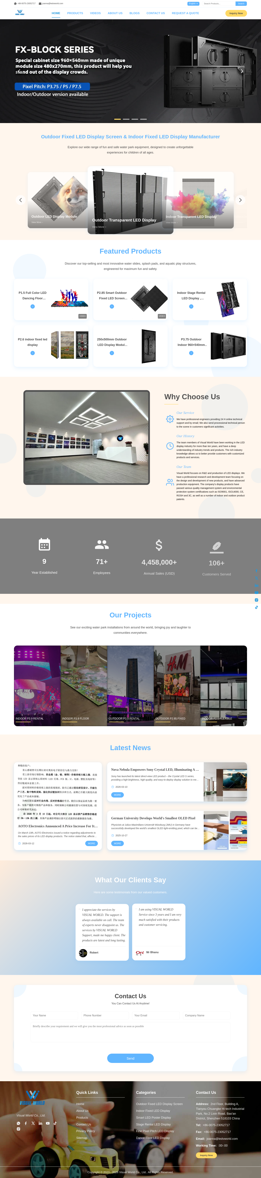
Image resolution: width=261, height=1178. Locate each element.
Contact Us (156, 13)
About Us (115, 13)
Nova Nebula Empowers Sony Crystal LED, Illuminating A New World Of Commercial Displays (155, 769)
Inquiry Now (236, 13)
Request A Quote (185, 13)
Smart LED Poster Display (153, 1117)
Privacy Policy (85, 1131)
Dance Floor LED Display (153, 1138)
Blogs (134, 13)
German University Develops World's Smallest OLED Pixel (153, 818)
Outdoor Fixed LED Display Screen (159, 1104)
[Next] (242, 71)
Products (75, 13)
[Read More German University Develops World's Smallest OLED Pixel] (117, 843)
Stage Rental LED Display (153, 1124)
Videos (95, 13)
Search (241, 3)
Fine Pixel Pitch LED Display (155, 1131)
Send (130, 1058)
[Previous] (19, 71)
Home (56, 13)
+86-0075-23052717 (26, 3)
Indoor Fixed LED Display (153, 1110)
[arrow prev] (21, 200)
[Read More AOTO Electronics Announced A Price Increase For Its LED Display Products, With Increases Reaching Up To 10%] (91, 843)
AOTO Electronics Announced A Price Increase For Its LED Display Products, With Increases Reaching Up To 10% (58, 826)
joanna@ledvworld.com (52, 3)
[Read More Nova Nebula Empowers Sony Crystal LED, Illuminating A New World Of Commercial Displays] (117, 795)
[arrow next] (240, 200)
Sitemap (81, 1138)
